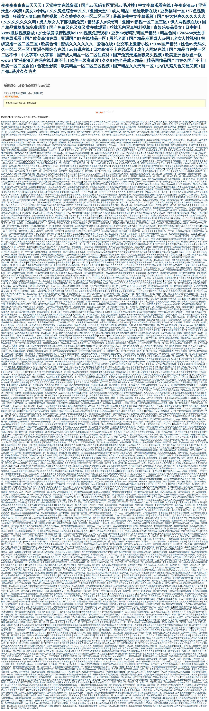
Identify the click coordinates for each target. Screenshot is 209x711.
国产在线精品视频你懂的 (75, 359)
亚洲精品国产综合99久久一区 (107, 416)
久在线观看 (38, 429)
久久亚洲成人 (156, 669)
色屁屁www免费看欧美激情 (83, 458)
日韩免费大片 (89, 596)
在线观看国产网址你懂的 (184, 640)
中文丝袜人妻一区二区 (185, 507)
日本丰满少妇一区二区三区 (152, 260)
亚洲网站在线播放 (51, 343)
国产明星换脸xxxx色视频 (176, 346)
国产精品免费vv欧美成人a (112, 215)
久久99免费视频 (8, 520)
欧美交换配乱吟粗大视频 (119, 155)
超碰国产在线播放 (25, 335)
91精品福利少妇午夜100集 (181, 656)
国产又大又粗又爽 (45, 510)
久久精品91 (16, 147)
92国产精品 (189, 500)
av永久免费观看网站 (70, 612)
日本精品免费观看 (105, 400)
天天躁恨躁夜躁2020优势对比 (97, 494)
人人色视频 (22, 419)
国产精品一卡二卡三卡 (130, 573)
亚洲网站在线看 (123, 359)
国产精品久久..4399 (33, 567)
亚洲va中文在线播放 (26, 145)
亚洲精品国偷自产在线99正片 (184, 385)
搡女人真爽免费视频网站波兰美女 (74, 682)
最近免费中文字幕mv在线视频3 (81, 260)
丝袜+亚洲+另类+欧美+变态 (106, 674)
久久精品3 (159, 567)
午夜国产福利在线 (197, 518)
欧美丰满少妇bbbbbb (180, 513)
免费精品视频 (54, 520)
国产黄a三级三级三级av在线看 (35, 411)
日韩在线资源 (81, 330)
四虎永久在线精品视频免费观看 (41, 502)
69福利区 (153, 533)
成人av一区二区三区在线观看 (140, 327)
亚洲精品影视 (123, 317)
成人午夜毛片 (19, 651)
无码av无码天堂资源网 (172, 322)
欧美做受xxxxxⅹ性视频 (71, 627)
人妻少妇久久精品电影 (55, 213)
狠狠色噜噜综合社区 (111, 301)
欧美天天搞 (168, 244)
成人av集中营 (195, 625)
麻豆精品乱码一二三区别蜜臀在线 (42, 575)
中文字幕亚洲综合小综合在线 (88, 510)
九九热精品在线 (52, 385)
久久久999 (81, 633)
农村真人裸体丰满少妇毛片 (39, 351)
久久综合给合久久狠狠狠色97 (123, 578)
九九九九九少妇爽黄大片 (147, 273)
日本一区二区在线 (17, 171)
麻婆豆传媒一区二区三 (75, 622)
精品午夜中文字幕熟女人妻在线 (126, 213)
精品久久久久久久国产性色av (86, 207)
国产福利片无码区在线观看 (116, 296)
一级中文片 (12, 231)
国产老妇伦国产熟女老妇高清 (74, 432)
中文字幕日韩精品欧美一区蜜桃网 (40, 403)
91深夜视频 (51, 228)
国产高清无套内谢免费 (121, 140)
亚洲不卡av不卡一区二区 (30, 604)
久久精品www (158, 380)
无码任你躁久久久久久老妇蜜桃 (133, 158)
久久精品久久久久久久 (119, 184)
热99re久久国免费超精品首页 (142, 325)
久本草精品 (132, 187)
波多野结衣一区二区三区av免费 (125, 622)
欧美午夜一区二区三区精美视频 (63, 189)
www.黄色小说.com (86, 267)
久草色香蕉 (16, 695)
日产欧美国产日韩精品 (11, 549)
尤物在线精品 (139, 489)
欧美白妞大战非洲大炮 (80, 640)
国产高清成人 (65, 163)
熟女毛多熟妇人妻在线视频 (176, 153)
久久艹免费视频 (97, 286)
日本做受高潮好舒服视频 (180, 591)
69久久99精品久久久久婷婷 (104, 682)
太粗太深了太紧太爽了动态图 (59, 474)
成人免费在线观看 (177, 150)
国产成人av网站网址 (121, 236)
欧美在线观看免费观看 (103, 515)
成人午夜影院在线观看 (167, 325)
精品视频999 (200, 356)
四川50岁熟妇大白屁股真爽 (103, 348)
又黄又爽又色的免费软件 (153, 625)
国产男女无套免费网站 (27, 677)
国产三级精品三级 (168, 492)
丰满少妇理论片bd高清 (41, 607)
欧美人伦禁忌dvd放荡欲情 (136, 429)
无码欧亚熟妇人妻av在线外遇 (98, 575)
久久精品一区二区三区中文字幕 (80, 288)
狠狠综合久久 (146, 526)
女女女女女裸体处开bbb (191, 601)
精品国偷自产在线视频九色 (47, 466)
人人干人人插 (95, 533)
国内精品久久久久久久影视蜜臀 (82, 335)
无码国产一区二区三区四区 (24, 294)
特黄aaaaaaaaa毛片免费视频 (192, 325)
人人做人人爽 (23, 607)
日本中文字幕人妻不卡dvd (98, 520)
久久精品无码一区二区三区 (156, 565)
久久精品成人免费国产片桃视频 (65, 554)
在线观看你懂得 (70, 200)
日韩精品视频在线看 (73, 202)
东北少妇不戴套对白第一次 (142, 307)
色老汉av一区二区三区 (93, 638)
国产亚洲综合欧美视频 (161, 202)
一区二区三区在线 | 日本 (34, 474)
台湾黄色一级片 (174, 142)
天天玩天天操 (195, 346)
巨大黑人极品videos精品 (103, 142)
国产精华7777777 (189, 633)
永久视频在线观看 (141, 515)
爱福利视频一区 (130, 197)
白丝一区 (144, 669)
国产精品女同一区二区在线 (13, 633)
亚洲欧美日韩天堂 (99, 385)
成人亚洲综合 (142, 171)
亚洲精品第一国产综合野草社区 (164, 445)
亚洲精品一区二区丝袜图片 (41, 207)
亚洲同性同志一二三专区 (109, 281)
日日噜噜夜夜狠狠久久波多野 (160, 507)
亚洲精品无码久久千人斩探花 (56, 296)
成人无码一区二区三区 (11, 291)
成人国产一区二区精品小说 (165, 176)
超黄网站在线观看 (47, 221)
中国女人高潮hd (132, 531)
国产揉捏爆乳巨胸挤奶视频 (150, 494)
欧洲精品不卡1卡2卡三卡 (150, 244)
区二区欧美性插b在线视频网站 (81, 213)
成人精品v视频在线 (101, 239)
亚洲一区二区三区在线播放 (154, 541)
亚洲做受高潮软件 (188, 445)
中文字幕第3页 (73, 578)
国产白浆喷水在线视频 (24, 617)
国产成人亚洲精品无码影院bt (32, 693)
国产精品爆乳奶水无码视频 (35, 533)
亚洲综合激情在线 (166, 361)
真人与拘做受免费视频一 (173, 604)
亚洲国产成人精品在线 (196, 547)
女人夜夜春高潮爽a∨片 (25, 531)
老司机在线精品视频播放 (29, 179)
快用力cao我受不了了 (27, 447)
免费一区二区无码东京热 (125, 153)
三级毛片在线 (169, 481)
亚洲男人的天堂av (46, 674)
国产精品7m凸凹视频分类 (185, 690)
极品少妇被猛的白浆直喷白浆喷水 (189, 202)
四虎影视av (68, 147)
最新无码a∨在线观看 (66, 364)
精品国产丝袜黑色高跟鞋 (178, 455)
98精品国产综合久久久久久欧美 (23, 166)
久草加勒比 (191, 528)
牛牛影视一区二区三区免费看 (81, 194)
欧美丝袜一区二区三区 (125, 400)
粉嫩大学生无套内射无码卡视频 (84, 680)
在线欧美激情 (45, 677)
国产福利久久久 (115, 335)
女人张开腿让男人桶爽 (110, 356)
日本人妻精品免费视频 (83, 317)
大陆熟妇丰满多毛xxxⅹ (131, 181)
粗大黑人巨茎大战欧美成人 (19, 241)
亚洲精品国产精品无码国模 (89, 601)
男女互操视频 (64, 197)
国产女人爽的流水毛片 (175, 317)
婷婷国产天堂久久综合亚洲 (169, 161)
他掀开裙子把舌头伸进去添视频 (119, 638)
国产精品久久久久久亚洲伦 (71, 575)
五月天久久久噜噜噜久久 (133, 614)
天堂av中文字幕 (50, 455)
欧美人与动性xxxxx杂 (87, 669)
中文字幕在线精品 (78, 487)
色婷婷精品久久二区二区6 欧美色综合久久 (56, 320)
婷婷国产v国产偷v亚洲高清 (75, 533)
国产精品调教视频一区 (178, 374)
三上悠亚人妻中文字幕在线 (190, 278)
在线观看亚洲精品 (60, 419)
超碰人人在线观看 (102, 492)
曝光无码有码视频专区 (33, 327)
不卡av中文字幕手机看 (11, 408)
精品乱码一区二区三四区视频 (98, 171)
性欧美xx (117, 575)
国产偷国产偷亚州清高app (93, 466)
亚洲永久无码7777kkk (47, 197)
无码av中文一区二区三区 (22, 494)
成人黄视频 (151, 620)
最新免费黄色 (76, 596)
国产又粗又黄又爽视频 (37, 690)
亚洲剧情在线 (135, 570)
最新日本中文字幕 (170, 651)
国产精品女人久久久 (55, 275)
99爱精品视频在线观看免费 (146, 630)
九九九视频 (152, 458)
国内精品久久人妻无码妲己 (140, 343)
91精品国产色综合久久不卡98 (92, 340)
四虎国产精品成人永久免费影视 (73, 241)
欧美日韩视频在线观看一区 (71, 453)
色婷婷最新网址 (30, 547)
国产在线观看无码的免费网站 (122, 685)
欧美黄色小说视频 (187, 210)
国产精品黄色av (44, 205)
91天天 (10, 429)
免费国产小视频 (135, 565)
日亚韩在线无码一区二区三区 (158, 424)
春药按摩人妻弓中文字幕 (16, 187)
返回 (24, 93)
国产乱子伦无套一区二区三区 (158, 275)
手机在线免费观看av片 (52, 372)
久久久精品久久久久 (167, 453)
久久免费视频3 (162, 393)
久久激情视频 (93, 424)
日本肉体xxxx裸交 (169, 184)
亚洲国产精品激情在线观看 (70, 387)
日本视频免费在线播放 (181, 393)
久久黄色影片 (111, 505)
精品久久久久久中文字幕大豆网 (147, 265)
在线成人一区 (84, 570)
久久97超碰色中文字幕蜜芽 (45, 515)
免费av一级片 (178, 348)
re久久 (4, 476)
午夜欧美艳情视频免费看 (42, 505)
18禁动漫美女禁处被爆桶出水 (143, 296)
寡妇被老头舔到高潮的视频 (54, 500)
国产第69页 (16, 526)
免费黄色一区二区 (101, 299)
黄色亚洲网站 (7, 153)
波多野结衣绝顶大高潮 (124, 450)
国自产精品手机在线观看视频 (124, 395)
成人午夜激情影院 (195, 432)
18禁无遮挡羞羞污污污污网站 (164, 667)
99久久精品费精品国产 (161, 612)
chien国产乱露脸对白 (196, 262)
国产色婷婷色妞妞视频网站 (65, 351)
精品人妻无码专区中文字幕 (176, 440)
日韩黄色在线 (125, 528)
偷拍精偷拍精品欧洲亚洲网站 (115, 231)
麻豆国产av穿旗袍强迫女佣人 (60, 374)
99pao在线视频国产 (104, 153)
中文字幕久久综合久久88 (34, 635)
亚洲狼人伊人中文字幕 (97, 539)
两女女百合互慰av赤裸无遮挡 (83, 419)
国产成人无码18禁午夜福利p (63, 565)
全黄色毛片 (101, 447)
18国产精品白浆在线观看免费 (121, 312)
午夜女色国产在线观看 (194, 215)
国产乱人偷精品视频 (76, 539)
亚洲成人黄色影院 (125, 398)
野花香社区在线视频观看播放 (82, 400)
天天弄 (88, 239)
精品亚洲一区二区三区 (160, 171)
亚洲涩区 (79, 604)
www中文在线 (57, 622)
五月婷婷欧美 (104, 669)
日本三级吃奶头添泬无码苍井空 (49, 614)
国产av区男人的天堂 (102, 463)
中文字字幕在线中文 (164, 505)
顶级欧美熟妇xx (181, 526)
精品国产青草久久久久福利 (119, 340)
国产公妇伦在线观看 (85, 450)
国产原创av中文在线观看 (145, 340)
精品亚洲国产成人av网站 (101, 262)
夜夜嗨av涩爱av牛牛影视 (50, 445)
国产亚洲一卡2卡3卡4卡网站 (156, 181)
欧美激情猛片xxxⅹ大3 (11, 218)
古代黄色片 (9, 278)
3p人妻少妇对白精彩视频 (156, 510)
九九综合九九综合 (37, 463)
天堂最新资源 (185, 184)
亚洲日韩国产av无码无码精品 (61, 408)
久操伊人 (41, 307)
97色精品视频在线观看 (192, 304)
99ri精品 (8, 257)
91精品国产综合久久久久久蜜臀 (85, 174)
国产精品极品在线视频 (151, 562)
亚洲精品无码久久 (99, 554)
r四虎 (147, 557)
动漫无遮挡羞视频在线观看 (52, 288)
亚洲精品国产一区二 (151, 406)
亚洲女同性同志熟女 (54, 591)
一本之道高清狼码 (73, 591)
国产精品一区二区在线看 (158, 489)
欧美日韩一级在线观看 (89, 523)
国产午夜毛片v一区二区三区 (36, 281)
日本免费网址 (37, 400)
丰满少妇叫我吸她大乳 (45, 476)
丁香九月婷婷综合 (96, 228)
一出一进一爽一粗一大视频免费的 (42, 299)
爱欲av (183, 541)
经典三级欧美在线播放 (40, 270)
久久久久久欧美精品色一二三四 (160, 231)
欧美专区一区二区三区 (25, 510)
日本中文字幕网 (54, 147)
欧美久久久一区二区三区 (112, 633)
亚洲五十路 (51, 625)
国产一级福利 (95, 241)
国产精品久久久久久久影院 (69, 502)
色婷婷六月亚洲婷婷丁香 (30, 348)
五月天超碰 (27, 440)
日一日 (83, 294)
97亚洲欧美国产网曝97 (182, 158)
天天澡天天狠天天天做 (40, 460)
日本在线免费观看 (77, 424)
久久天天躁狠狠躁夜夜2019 (107, 205)
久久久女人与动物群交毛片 (108, 267)
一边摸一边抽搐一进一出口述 (28, 638)
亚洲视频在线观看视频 (68, 625)
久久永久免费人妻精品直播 (159, 140)
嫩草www (19, 153)
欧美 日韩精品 (60, 142)
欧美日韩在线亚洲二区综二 (19, 304)
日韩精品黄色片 (150, 513)
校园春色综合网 (55, 291)
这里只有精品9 (44, 145)
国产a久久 (31, 651)
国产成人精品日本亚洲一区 (36, 487)
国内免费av (185, 536)
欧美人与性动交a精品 (173, 265)
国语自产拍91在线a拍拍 (40, 578)
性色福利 (163, 147)
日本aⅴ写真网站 (20, 578)
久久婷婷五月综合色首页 (20, 364)
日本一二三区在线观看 (157, 390)
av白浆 (179, 296)
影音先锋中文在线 (23, 429)
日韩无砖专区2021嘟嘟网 (84, 338)
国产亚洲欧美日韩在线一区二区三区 (98, 234)
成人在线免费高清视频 (197, 541)
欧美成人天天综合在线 (68, 447)
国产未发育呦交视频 (16, 273)
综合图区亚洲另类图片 (43, 215)
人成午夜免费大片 (152, 267)
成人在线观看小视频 (111, 294)
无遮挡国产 (147, 549)
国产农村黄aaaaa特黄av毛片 (95, 552)
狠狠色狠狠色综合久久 (91, 612)
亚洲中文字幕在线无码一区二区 (132, 596)
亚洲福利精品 (23, 507)
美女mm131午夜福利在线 (21, 236)
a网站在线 (84, 411)
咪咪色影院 (32, 706)
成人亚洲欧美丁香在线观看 (17, 497)
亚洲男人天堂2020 (51, 526)
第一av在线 (163, 340)
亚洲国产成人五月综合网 (195, 322)
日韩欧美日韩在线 (72, 593)
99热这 (178, 700)
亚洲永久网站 (7, 432)
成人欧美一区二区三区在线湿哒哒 (119, 661)
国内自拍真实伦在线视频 (100, 414)
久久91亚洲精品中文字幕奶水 (46, 580)
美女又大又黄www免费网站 (99, 252)
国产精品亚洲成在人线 (33, 484)
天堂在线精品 (7, 698)
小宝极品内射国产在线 (125, 599)
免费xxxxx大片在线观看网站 (139, 218)
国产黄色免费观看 (98, 507)
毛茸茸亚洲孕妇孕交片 (71, 656)
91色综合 (110, 367)
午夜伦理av (147, 463)
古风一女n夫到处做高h (176, 260)
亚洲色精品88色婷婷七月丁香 (97, 541)
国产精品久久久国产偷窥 (158, 145)
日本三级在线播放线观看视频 (193, 596)
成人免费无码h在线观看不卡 (60, 492)
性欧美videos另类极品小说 (94, 312)
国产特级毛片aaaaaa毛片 (18, 596)
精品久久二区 (107, 695)
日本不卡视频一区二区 (101, 168)
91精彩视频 (128, 458)
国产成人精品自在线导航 (16, 463)
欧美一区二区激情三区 (189, 194)
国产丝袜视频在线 (179, 145)
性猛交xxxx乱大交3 (90, 346)
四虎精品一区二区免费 (166, 588)
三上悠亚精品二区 (134, 687)
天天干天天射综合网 (185, 307)
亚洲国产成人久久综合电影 (184, 520)
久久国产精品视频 (69, 580)
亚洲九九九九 (182, 476)
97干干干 (201, 500)
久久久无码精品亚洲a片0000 (191, 364)
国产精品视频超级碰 (157, 179)
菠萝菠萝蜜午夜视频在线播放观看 (51, 218)
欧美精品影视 (136, 270)
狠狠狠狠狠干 (153, 163)
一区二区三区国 (74, 638)
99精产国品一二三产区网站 (75, 700)
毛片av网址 (12, 283)
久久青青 (61, 476)
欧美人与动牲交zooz (59, 596)
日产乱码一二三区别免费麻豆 (82, 442)
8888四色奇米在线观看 (43, 552)
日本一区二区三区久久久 (104, 192)
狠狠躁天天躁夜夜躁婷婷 (54, 638)
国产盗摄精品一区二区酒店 (177, 567)
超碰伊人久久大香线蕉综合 (190, 682)
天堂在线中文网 (187, 359)
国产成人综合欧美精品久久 (121, 247)
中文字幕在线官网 (40, 596)
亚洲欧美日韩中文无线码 (16, 455)
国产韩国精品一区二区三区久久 (135, 643)
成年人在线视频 (136, 275)
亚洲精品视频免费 (101, 189)
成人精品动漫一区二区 (83, 163)
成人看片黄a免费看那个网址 (126, 526)
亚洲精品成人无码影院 (31, 518)
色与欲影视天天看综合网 (183, 257)
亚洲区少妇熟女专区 (46, 651)
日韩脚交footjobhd (176, 528)
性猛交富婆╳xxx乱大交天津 (193, 695)
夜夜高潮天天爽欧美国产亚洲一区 (86, 661)
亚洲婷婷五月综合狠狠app (51, 356)
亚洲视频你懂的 (182, 693)
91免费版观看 (173, 179)
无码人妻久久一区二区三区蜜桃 (27, 442)
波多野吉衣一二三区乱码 (187, 361)
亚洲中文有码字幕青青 (118, 447)
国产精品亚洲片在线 (99, 283)
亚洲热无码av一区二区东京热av (99, 599)
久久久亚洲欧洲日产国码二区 (78, 463)
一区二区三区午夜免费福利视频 (27, 343)
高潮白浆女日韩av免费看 (50, 155)
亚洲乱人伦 (136, 317)
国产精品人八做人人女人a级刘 (138, 544)
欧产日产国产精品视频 (169, 531)
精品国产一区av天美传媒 (80, 158)
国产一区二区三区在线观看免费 (59, 361)
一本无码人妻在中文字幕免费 (66, 677)
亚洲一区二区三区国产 (81, 515)
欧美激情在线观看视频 (51, 687)
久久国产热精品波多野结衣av (97, 236)
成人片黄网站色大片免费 (143, 359)
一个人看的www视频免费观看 (118, 390)
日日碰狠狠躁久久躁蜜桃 (112, 200)
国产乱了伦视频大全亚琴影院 (28, 453)
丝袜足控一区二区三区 (33, 213)
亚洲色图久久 (20, 322)
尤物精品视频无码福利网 (108, 677)
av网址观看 (184, 667)
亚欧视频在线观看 (131, 575)
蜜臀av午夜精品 (14, 656)
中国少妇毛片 (73, 294)
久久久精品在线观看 (75, 460)
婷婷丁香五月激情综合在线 (109, 458)
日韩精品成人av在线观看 (158, 354)
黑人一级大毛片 (122, 510)
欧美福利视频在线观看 (186, 466)
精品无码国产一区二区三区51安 (169, 327)
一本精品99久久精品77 (194, 312)
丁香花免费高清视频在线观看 (66, 667)
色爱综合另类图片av (163, 526)
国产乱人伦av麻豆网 (32, 526)
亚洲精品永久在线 (81, 531)
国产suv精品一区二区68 (38, 554)
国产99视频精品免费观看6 (97, 604)
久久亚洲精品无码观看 (25, 320)
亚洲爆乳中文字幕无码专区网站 (75, 560)
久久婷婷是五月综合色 (89, 421)
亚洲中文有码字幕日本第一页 (92, 351)
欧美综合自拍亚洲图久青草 (79, 674)
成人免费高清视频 (179, 489)
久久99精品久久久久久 (63, 330)
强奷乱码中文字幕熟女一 (127, 234)
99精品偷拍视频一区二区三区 (166, 677)
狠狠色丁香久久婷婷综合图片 (67, 265)
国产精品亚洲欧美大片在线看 (84, 398)
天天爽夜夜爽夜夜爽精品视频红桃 (60, 406)
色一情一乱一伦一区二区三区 (184, 674)
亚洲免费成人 (111, 484)
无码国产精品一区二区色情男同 (100, 460)
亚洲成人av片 (197, 567)
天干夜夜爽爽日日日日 (21, 515)
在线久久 (53, 150)
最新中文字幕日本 (98, 218)
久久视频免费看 (171, 638)
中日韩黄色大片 (126, 505)
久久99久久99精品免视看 (107, 580)
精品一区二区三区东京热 (117, 275)
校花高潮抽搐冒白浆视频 (24, 560)
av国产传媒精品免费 (132, 539)
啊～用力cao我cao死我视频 (28, 500)
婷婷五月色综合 (168, 197)
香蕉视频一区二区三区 (123, 432)
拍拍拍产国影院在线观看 (30, 414)
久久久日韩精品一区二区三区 (190, 643)
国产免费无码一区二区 (182, 356)
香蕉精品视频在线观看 (56, 507)
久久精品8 (178, 544)
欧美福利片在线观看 (112, 403)
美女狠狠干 (170, 502)
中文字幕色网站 (132, 215)
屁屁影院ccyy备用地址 (144, 205)
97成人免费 (179, 372)
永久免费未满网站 (114, 291)
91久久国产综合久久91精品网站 (120, 617)
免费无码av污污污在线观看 (43, 586)
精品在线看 (44, 479)
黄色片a (33, 419)
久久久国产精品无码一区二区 (48, 528)
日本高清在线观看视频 (138, 437)
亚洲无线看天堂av (175, 200)
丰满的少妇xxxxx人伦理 (128, 607)
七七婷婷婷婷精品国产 (37, 630)
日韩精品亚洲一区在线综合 (125, 223)
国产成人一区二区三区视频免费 (113, 706)
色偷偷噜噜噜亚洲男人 (179, 234)
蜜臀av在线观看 (81, 479)
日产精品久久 (115, 554)
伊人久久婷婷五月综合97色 (84, 197)
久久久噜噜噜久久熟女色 (138, 314)
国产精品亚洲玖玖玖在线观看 (124, 299)
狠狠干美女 (90, 471)
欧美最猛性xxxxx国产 (12, 445)
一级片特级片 (179, 432)
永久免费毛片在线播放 (147, 147)
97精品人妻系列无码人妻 (154, 213)
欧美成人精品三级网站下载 (168, 301)
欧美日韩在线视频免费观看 (113, 369)
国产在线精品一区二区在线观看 (98, 270)
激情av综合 (138, 528)
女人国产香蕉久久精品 (99, 427)
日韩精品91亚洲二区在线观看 (54, 703)
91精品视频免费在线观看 (162, 700)
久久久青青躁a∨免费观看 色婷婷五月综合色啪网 (151, 706)
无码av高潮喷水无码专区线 (31, 620)
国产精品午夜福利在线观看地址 (193, 562)
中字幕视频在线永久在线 (79, 142)
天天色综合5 (29, 359)
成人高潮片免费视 (77, 562)
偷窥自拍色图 (25, 374)
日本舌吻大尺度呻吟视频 (84, 536)
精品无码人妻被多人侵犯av (144, 372)
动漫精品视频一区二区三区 (35, 174)
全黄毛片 (86, 265)
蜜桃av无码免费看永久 (105, 317)
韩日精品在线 (139, 150)
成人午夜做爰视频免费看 (76, 614)
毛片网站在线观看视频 (101, 176)
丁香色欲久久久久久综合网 (169, 236)
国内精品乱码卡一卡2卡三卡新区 (176, 387)
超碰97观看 (38, 385)
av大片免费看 (168, 267)
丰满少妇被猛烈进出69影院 (17, 481)
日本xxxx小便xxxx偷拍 (41, 421)
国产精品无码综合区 (89, 434)
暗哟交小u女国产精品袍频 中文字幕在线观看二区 (143, 309)
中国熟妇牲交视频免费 (69, 354)
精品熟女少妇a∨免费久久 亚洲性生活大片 (85, 275)
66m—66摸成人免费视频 (20, 552)
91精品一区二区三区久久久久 (165, 536)
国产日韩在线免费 (91, 656)
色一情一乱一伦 (34, 296)
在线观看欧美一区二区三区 (49, 312)
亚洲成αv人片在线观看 (143, 442)
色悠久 (62, 150)
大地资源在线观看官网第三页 (39, 265)
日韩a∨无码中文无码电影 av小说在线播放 (26, 625)
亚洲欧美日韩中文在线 (174, 494)
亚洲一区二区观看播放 (179, 403)
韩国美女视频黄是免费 (81, 223)
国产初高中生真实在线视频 (164, 580)
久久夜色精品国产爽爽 (116, 187)
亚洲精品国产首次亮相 (149, 333)
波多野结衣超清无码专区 (167, 359)
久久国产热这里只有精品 (154, 200)
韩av (144, 179)
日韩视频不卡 (66, 531)
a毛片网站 (101, 536)
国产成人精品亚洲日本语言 (121, 257)
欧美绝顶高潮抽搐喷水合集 (31, 283)
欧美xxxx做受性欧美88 (167, 210)
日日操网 (102, 557)
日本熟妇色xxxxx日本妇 (118, 307)
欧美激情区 (202, 273)
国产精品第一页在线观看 (151, 471)
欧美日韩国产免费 (99, 184)
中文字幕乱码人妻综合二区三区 (130, 460)
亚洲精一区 (32, 273)
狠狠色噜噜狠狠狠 (13, 474)
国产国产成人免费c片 (29, 708)
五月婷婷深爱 (98, 343)
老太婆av (29, 387)
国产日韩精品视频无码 (94, 273)
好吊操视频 (174, 390)
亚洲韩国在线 (55, 416)
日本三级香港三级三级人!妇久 (31, 468)
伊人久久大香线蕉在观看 (158, 348)
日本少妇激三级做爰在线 (44, 304)
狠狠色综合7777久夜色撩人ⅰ (181, 147)
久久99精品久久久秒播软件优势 (127, 656)
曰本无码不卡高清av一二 (95, 502)
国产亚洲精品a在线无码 (125, 586)
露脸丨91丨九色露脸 (144, 301)
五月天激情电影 (64, 184)
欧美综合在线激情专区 (61, 609)
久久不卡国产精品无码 (189, 314)
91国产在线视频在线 (190, 531)
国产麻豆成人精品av (142, 552)
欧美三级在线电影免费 (132, 554)
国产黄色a (117, 411)
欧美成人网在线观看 (196, 150)
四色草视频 (152, 361)
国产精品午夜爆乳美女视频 (35, 181)
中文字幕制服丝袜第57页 (178, 213)
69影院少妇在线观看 (123, 630)
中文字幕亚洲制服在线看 (36, 252)
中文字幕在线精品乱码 (94, 387)
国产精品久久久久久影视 (188, 226)
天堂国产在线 (197, 403)
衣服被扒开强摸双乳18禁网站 (55, 278)
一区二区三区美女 (165, 646)
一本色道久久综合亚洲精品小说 (95, 667)
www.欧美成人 (160, 395)
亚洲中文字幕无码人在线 (166, 442)
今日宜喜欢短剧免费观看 (35, 680)
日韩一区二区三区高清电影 (128, 367)
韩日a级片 (16, 338)
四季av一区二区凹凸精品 (137, 419)
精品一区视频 (81, 147)
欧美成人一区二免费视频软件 (135, 294)
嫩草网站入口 (176, 460)
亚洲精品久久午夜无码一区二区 (119, 646)
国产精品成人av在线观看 (171, 500)
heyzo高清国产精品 (20, 471)
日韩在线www (35, 455)
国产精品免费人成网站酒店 (140, 466)
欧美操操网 (183, 450)
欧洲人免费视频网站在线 (46, 573)
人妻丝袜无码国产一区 (196, 171)
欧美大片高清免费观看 (101, 479)
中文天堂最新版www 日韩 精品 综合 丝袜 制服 (28, 601)
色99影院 (145, 667)
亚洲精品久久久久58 (83, 492)
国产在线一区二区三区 (193, 320)
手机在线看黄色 (64, 262)
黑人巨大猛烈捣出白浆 (12, 194)
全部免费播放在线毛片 (117, 466)
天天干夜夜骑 (202, 442)
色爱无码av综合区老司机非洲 (183, 340)
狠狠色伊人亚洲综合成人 (147, 468)
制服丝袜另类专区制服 (79, 348)
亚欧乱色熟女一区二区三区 (131, 364)
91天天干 (104, 382)
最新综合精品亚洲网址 (191, 539)
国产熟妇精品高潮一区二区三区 (61, 309)
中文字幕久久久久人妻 (111, 591)
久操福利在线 (55, 427)
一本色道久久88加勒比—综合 (137, 335)
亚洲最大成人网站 (171, 596)
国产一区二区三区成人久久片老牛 (123, 583)
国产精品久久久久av (184, 244)
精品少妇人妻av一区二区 (58, 244)
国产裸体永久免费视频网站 (91, 390)
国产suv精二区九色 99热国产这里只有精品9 (185, 583)
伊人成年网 (130, 664)
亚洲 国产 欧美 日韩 (92, 181)
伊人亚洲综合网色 (174, 343)
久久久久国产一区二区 (191, 309)
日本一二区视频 (44, 330)
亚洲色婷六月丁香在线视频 (61, 226)
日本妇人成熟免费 (135, 192)
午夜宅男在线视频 (149, 531)
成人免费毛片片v (185, 481)
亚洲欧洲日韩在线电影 (107, 304)
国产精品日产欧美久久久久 (143, 210)
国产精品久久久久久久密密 (129, 288)
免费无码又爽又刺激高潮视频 (124, 244)
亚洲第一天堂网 (133, 625)
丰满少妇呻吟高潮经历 (153, 408)
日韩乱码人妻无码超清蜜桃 (83, 698)
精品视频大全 (21, 562)
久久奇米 (163, 458)
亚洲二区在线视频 (23, 583)
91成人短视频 (116, 544)
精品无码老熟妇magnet (149, 197)
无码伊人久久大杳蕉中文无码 (61, 633)
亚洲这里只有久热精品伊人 (162, 419)
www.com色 (36, 168)
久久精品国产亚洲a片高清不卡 (66, 544)
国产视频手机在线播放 (183, 557)
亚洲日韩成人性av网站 (69, 140)
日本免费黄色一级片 (50, 627)
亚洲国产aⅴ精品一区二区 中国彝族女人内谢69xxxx (168, 672)
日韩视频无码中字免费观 (196, 192)
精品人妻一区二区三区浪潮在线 (59, 620)
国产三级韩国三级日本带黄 (51, 257)
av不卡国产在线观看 (126, 609)
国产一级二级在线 (169, 627)
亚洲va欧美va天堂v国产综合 (34, 427)
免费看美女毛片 (134, 369)
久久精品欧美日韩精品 (25, 260)
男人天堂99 (24, 643)
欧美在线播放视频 (109, 314)
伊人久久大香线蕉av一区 (174, 421)
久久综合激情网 (195, 687)
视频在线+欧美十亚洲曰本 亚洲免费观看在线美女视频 (85, 166)
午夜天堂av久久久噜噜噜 (157, 460)
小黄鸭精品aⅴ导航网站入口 (186, 275)
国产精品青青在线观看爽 (181, 286)
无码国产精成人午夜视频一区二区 (105, 408)
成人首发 (24, 270)
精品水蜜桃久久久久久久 (151, 440)
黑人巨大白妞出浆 (49, 513)
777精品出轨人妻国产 (123, 168)
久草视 (143, 601)
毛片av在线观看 (44, 202)
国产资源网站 (58, 460)
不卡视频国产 (11, 604)
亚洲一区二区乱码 (126, 682)
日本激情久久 (69, 445)
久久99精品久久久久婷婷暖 (69, 304)
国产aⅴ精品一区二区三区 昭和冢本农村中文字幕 (97, 573)
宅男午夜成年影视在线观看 (57, 698)
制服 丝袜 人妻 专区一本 (44, 364)
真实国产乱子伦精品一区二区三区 (185, 565)
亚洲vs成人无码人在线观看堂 (144, 414)
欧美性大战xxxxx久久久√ (143, 635)
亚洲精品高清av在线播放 (108, 698)
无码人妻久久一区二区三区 (78, 150)
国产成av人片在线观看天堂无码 (170, 547)
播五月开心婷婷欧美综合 (26, 356)
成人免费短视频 (48, 267)
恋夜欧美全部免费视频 (172, 406)
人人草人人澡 (70, 567)
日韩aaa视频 (63, 651)
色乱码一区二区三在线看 (32, 489)
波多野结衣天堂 (105, 547)
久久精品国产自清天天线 (101, 432)
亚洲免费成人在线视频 (158, 286)
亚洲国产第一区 (137, 231)
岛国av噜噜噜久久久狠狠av (123, 427)
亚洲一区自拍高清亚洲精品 (46, 440)
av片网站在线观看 (96, 617)
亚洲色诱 (63, 335)
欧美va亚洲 (41, 247)
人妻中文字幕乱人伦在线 (46, 335)
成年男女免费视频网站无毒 (111, 474)
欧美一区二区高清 (121, 176)
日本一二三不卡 (143, 202)
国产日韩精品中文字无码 (154, 570)
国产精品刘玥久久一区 (29, 254)
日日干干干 (118, 531)
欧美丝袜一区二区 (93, 607)
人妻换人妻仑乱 (130, 403)
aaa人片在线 (23, 460)
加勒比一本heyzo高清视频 (35, 291)
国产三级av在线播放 (14, 354)
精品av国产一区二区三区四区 (186, 617)
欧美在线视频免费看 (122, 150)
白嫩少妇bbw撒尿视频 (174, 262)
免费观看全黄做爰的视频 (131, 674)
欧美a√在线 (24, 346)
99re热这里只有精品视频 (37, 565)
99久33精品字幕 (52, 432)
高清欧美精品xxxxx (169, 273)
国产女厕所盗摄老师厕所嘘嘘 (174, 166)
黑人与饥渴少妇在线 (20, 400)
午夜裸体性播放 (166, 351)
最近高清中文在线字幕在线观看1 (32, 520)
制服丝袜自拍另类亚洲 (83, 635)
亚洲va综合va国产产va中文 (35, 549)
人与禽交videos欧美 (83, 205)
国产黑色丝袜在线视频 (78, 507)
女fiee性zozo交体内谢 (147, 312)
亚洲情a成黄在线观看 (107, 596)
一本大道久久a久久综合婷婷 (26, 380)
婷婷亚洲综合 (173, 309)
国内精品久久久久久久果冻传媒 (146, 651)
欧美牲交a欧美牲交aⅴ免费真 (157, 674)
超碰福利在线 (179, 189)
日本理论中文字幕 (130, 440)
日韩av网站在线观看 (47, 447)
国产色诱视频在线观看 (79, 385)
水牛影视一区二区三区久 (156, 484)
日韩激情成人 (133, 601)
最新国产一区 (190, 343)
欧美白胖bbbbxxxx (25, 664)
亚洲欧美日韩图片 (162, 257)
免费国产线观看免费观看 (38, 437)
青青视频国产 (137, 510)
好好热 (132, 283)
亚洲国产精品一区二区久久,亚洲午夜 (156, 607)
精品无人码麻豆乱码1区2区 (94, 500)
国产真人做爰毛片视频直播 (21, 476)
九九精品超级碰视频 (136, 254)
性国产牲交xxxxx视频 (132, 408)
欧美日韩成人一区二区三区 (73, 377)
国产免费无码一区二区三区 (49, 286)
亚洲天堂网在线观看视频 (185, 706)
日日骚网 (85, 554)
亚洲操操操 (173, 541)
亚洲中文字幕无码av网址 (18, 226)
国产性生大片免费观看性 (60, 690)
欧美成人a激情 (38, 507)
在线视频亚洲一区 (114, 228)
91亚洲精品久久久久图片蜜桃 (24, 479)
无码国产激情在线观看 (144, 168)
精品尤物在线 (124, 322)
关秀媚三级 (78, 239)
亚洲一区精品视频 (164, 432)
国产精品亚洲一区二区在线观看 (29, 432)
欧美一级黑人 (181, 207)
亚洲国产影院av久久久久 (112, 664)
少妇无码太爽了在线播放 (153, 573)
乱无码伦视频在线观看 (88, 567)
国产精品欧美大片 (121, 414)
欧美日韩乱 (34, 562)
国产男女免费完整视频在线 (43, 346)
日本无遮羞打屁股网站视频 (81, 481)
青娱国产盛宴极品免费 (183, 578)
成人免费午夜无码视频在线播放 (68, 236)
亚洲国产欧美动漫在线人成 (58, 314)
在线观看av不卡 (123, 372)
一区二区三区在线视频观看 (23, 669)
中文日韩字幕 (115, 539)
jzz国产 (138, 247)
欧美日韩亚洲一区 (137, 361)
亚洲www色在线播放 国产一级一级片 (126, 653)
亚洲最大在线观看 (197, 630)
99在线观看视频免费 (34, 223)
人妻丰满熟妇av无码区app (77, 254)
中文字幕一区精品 (13, 393)
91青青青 (21, 247)
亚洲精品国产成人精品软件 (151, 187)
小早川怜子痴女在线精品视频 (132, 145)
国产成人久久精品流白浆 (34, 147)
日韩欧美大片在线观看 (153, 317)
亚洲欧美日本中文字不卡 (102, 560)
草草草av (54, 281)
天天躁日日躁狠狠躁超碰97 (19, 215)
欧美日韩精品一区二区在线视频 (41, 184)
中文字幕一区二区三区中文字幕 (131, 348)
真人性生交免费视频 (143, 416)
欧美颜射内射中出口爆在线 (135, 693)
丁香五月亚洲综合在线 (81, 296)
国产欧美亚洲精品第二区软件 (111, 419)
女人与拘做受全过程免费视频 (30, 361)
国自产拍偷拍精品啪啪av (56, 400)
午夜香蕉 (89, 693)
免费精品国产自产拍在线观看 (166, 633)
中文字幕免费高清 (92, 651)
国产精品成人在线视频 (11, 174)
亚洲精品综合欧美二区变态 (146, 492)
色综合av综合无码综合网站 (183, 554)
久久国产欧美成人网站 (122, 520)
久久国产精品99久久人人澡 (62, 601)
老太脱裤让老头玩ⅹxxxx (12, 314)
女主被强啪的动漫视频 (25, 612)
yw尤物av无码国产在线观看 (100, 586)
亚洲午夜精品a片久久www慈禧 (138, 207)
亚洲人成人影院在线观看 (50, 192)
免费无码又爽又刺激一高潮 (25, 257)
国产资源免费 (63, 398)
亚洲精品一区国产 (198, 434)
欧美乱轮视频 (67, 518)
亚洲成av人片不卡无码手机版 (138, 633)
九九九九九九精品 (31, 513)
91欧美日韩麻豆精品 (87, 281)
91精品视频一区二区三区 (122, 659)
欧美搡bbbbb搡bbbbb (197, 189)
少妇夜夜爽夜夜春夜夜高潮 (123, 166)
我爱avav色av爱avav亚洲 (60, 659)
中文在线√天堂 (176, 510)
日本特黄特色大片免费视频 (28, 557)
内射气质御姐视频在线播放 (28, 278)
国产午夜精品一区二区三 (148, 664)
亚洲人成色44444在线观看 (188, 463)
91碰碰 (48, 685)
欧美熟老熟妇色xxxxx (57, 672)
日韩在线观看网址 (23, 698)
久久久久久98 (92, 356)
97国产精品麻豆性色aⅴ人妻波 (108, 693)
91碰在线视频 (165, 640)
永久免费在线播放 (161, 575)
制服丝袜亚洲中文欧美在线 (155, 656)
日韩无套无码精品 (65, 325)
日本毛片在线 (185, 627)
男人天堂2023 (107, 424)
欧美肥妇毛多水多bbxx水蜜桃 (174, 400)
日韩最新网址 (106, 630)
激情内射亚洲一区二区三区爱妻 (169, 680)
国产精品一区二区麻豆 (186, 252)
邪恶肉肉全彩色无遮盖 (69, 299)
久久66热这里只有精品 (76, 257)
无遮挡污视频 (171, 314)
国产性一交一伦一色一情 (82, 244)
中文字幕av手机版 (176, 395)
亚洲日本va (128, 226)
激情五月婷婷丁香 (45, 669)
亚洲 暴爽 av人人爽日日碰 (71, 273)
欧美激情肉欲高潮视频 (116, 343)
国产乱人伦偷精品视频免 (155, 374)
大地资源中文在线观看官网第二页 (158, 369)
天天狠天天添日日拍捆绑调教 (93, 455)
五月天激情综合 (165, 372)
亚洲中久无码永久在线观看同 (111, 687)
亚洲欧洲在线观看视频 (33, 393)
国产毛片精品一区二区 (194, 510)
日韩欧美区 (38, 369)
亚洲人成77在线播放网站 (117, 278)
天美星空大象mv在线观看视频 (25, 593)
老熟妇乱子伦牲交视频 (67, 523)
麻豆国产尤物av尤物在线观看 (22, 317)
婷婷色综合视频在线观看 (195, 406)
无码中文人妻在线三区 (115, 249)
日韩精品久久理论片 (169, 601)
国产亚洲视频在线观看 (132, 267)
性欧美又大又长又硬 (165, 307)
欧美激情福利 (85, 189)
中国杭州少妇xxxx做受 (133, 421)
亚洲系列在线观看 (189, 382)
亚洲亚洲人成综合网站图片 (149, 593)
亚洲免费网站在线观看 (19, 421)
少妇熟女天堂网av (78, 703)
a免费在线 (98, 296)
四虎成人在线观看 (33, 661)
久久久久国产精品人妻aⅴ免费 (148, 638)
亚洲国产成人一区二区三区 (185, 140)
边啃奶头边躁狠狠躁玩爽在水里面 (124, 377)
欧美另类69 (135, 278)
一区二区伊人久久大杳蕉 (22, 536)
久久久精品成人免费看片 (177, 427)
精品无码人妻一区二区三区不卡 (184, 181)
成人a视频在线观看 (144, 257)
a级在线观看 (126, 442)
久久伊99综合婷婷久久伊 (131, 393)
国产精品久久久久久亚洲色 (75, 427)
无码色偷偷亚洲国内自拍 (144, 194)
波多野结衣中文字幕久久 (162, 515)
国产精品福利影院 (166, 296)
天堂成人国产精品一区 (165, 466)
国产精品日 (64, 513)
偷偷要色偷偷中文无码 (93, 627)
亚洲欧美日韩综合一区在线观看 (145, 322)
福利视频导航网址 (116, 218)
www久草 (13, 620)
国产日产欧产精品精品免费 (23, 312)
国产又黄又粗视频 (48, 367)
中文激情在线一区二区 (166, 205)
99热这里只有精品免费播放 (142, 447)
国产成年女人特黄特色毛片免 (122, 455)
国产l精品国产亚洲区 (118, 361)
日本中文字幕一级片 (171, 228)
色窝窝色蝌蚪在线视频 (70, 234)
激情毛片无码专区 (47, 523)
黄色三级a (94, 614)
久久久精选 (127, 416)
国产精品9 (150, 411)
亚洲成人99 (35, 372)
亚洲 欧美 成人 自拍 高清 (110, 197)
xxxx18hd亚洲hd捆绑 (187, 299)
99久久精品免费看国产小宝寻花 (67, 494)
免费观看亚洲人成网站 (99, 221)
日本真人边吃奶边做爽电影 (150, 153)
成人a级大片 (127, 205)
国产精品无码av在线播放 (148, 627)
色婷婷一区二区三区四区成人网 (15, 586)
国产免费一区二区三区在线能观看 (60, 231)
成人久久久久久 (71, 434)
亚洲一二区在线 (30, 445)
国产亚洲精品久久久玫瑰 (74, 252)
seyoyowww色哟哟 (172, 304)
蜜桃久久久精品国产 (64, 382)
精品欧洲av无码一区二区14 (125, 479)
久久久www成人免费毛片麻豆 (35, 338)
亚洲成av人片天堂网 (96, 307)
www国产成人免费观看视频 (13, 570)
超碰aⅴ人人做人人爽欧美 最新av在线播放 (125, 487)
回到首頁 (38, 93)
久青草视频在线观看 (70, 466)
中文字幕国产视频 (13, 484)
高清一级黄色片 (196, 207)
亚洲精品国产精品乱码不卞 (131, 484)
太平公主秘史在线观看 (181, 411)
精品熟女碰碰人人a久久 (28, 367)
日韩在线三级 (122, 497)
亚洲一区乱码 (89, 304)
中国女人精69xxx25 (72, 312)
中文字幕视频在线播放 (25, 163)
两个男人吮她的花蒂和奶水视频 (125, 667)
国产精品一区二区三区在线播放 (105, 309)
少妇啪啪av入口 (127, 468)
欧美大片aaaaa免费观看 (104, 620)
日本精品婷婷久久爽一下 (141, 502)
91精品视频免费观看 (151, 622)
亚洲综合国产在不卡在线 (155, 653)
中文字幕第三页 (199, 573)
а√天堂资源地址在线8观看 (158, 356)
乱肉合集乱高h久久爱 (87, 445)
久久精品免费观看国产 (110, 614)
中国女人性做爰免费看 (80, 468)
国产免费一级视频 (108, 690)
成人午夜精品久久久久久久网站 (144, 434)
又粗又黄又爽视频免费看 (72, 643)
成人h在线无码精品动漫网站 (179, 288)
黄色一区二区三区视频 (147, 351)
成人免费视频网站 (17, 351)
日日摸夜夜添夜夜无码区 (147, 450)
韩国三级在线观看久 (41, 544)
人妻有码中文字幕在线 (55, 484)
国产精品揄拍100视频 (98, 257)
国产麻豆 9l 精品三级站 (180, 484)
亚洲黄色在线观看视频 (34, 314)
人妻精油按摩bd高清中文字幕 (38, 153)
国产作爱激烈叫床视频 (170, 367)
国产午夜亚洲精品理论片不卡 (60, 646)
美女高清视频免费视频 (179, 653)
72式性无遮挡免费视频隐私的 (178, 609)
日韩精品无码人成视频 (54, 429)
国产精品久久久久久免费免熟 (30, 161)
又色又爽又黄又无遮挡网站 (75, 528)
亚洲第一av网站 (93, 301)
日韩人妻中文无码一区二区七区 (35, 622)
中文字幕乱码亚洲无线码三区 (54, 562)
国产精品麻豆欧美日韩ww (183, 575)
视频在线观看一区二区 (84, 325)
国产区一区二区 (36, 406)
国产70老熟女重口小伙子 (111, 567)
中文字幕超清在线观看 (69, 489)
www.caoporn (7, 260)
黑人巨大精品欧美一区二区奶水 (122, 500)
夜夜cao (64, 385)
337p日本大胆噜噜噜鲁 (193, 161)
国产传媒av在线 (121, 270)
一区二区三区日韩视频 (94, 278)
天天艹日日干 (127, 301)
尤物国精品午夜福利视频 (68, 403)
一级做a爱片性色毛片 (102, 150)
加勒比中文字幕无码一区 (73, 520)
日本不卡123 (80, 210)
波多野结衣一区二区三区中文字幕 (26, 158)
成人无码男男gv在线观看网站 (58, 239)
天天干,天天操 (146, 395)
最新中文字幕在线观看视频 (181, 249)
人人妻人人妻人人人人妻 (152, 377)
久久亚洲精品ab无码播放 (22, 395)
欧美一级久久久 (108, 320)
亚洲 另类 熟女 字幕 (146, 221)
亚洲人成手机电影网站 (53, 497)
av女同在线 (28, 659)
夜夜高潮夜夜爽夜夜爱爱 (125, 547)
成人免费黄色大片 (137, 695)
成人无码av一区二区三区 (182, 218)
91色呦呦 (159, 609)
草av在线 (53, 273)
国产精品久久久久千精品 (46, 536)
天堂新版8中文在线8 (84, 226)
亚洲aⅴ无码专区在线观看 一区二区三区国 (127, 507)
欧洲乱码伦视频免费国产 (104, 549)
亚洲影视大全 (177, 192)
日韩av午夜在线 (160, 552)
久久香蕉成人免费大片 (85, 374)
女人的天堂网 (41, 659)
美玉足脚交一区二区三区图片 (15, 372)
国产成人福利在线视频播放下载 (79, 153)
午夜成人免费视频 (145, 189)
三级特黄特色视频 (150, 367)
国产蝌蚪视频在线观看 (47, 163)
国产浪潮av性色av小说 (57, 693)
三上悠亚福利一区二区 (49, 166)
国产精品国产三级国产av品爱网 (95, 489)
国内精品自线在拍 (119, 239)
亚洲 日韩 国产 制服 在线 (185, 607)
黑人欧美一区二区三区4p (195, 291)
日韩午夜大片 (151, 338)
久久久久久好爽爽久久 (65, 327)
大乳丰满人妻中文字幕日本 (113, 523)
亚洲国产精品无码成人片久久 (102, 147)
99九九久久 (173, 695)
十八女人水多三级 (66, 450)
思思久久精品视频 (15, 403)
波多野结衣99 (64, 228)
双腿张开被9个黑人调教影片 (188, 646)
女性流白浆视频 (97, 187)
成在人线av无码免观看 (63, 333)
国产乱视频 (84, 176)
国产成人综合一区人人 (133, 411)
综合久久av (18, 487)
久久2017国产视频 (144, 283)
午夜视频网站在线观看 (157, 150)
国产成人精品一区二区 (55, 161)
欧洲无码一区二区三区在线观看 (101, 210)
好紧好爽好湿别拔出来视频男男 (116, 651)
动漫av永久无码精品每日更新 (24, 221)
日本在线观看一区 (186, 492)
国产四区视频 (156, 291)
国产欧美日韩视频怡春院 (45, 249)
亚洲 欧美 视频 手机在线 (120, 552)
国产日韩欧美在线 (99, 570)
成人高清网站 (39, 374)
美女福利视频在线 (168, 450)
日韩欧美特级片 (26, 466)
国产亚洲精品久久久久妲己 (150, 578)
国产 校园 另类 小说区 (101, 640)
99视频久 (33, 187)
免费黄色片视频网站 (14, 703)
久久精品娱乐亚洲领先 (59, 174)
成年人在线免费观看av (164, 463)
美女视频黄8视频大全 (157, 695)
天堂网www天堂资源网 (107, 194)
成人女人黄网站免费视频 (108, 333)
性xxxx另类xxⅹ (71, 411)
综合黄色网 (159, 502)
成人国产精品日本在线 (63, 205)
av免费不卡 (28, 656)
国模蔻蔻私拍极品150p (183, 247)
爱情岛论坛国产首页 (182, 560)
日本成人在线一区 (111, 643)
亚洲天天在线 (101, 635)
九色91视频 (112, 393)
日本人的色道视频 (93, 643)
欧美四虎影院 (11, 239)
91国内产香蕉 (76, 270)
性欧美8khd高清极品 (18, 609)
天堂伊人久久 (76, 651)
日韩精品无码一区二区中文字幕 (121, 351)
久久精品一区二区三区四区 (22, 205)
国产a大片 (52, 247)
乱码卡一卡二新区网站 (66, 570)
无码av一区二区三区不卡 (41, 599)
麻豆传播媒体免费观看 (58, 680)
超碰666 (122, 314)
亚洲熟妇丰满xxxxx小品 (194, 659)
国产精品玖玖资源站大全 (85, 557)
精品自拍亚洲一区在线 (17, 424)
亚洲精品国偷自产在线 (154, 270)
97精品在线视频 (153, 228)
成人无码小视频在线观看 (51, 593)
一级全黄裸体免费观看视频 (95, 247)
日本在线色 (66, 343)
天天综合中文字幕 (79, 513)
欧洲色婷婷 (165, 520)
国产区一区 (159, 343)
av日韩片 (155, 299)
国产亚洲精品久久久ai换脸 (57, 369)
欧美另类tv (144, 299)
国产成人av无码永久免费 (134, 648)
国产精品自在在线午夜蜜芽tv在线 (120, 627)
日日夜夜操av (154, 596)
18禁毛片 (72, 215)
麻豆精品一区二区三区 (185, 505)
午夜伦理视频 (20, 554)
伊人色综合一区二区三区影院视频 (136, 677)
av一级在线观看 (50, 453)
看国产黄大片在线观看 (161, 557)
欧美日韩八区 (155, 693)
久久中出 (92, 703)
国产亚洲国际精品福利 (39, 609)
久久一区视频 (181, 369)
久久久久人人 (15, 659)
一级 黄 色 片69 (188, 179)
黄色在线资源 (160, 283)
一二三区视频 (53, 656)
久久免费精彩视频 (44, 617)
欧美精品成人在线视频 (179, 635)
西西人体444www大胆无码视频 (124, 260)
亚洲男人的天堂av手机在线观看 (25, 687)
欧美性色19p (61, 215)
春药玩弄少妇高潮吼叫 (186, 416)
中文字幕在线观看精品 (23, 573)
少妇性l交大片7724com (107, 145)
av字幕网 (49, 327)
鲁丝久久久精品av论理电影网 (48, 700)
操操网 (21, 140)
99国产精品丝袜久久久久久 (148, 661)
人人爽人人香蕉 (102, 244)
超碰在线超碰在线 (84, 549)
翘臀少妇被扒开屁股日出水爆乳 (65, 437)
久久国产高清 (41, 664)
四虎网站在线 (39, 492)
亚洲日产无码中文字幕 (191, 241)
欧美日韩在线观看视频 (167, 194)
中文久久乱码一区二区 (104, 588)
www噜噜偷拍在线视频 (27, 155)
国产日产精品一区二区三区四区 (16, 544)
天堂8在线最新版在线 (79, 283)
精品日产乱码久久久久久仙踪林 (44, 471)
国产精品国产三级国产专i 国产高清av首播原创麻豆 (90, 161)
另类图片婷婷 (155, 481)
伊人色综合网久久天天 (85, 333)
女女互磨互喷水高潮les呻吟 (42, 588)
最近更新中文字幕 (83, 518)
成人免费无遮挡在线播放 (93, 367)
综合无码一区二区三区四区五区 (158, 690)
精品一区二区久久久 (138, 481)
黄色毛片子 (116, 648)
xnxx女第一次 (121, 695)
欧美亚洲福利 (190, 333)
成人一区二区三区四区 (11, 547)
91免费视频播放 (174, 487)
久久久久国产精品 (186, 588)
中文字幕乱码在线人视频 (190, 638)
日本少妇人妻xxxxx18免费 (45, 583)
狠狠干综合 (199, 158)
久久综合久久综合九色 (11, 192)
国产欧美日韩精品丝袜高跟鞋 (96, 648)
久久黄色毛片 (178, 171)
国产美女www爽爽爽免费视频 (172, 414)
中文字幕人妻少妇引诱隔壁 (170, 312)
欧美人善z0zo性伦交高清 (183, 614)
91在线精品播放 (47, 325)
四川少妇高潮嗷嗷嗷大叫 (154, 142)
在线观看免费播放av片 (78, 187)
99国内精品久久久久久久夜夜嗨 (112, 703)
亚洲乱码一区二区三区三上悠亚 (45, 643)
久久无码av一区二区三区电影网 (149, 398)
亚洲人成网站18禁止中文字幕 (108, 226)
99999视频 (61, 674)
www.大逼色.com (32, 703)
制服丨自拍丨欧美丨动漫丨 (129, 690)
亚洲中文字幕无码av (102, 223)
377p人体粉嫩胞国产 (68, 583)
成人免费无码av (79, 617)
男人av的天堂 (65, 536)
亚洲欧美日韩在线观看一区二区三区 (146, 174)
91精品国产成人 (63, 588)
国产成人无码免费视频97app (141, 680)
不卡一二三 (118, 513)
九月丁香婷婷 (76, 278)
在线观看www (51, 393)
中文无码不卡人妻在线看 (78, 484)
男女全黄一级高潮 (108, 406)
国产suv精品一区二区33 (123, 202)
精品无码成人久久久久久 (85, 547)
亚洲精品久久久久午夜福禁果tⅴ (93, 583)
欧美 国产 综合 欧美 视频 (36, 210)
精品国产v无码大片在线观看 (186, 424)
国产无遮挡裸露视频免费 (145, 453)
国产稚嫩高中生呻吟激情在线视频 (112, 325)
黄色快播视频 (51, 489)
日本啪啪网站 (170, 682)
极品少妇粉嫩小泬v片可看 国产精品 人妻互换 (126, 286)
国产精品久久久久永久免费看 (130, 518)
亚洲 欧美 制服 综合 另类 (128, 549)
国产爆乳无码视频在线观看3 (22, 234)
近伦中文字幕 (28, 218)
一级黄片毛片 (190, 265)
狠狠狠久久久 (179, 612)
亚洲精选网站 (143, 612)
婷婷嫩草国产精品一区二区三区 (151, 455)
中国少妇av (142, 427)
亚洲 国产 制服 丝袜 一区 (48, 612)
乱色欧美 (93, 330)
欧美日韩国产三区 (135, 338)
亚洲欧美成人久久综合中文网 (112, 327)
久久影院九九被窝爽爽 (90, 625)
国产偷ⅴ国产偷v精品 (16, 299)
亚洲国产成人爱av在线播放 (76, 372)
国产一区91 (64, 515)
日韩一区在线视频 (123, 515)
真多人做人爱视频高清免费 (114, 565)
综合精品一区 (17, 252)
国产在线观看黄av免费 (96, 155)
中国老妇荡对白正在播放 (134, 354)
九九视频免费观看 (111, 181)
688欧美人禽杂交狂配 (173, 593)
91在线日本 (67, 557)
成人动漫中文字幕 (27, 307)
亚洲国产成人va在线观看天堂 (105, 468)
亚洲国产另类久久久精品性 (13, 437)
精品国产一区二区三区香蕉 (123, 221)
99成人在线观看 (103, 213)
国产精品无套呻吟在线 (11, 359)
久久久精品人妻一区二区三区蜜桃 (42, 171)
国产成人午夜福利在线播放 (132, 476)
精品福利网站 (102, 380)
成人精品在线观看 (60, 270)
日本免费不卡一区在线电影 (158, 614)
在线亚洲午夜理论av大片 (172, 685)
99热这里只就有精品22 (157, 474)
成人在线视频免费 (96, 487)
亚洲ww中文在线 (186, 442)
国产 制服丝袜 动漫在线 (108, 442)
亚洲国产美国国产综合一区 (25, 523)
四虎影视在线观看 (86, 145)
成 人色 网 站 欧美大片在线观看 (172, 620)
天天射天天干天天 (154, 254)
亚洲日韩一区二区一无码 (170, 659)
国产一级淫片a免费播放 (154, 288)
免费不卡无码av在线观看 (87, 322)
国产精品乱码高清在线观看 (31, 685)
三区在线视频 (84, 309)
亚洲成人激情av (79, 228)
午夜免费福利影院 (153, 421)
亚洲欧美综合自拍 (21, 416)
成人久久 (121, 192)
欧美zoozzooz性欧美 (126, 330)
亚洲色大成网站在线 (48, 140)
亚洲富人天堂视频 (62, 617)
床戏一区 (35, 458)
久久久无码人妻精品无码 (118, 163)
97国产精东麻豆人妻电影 (24, 286)
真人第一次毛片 (74, 505)
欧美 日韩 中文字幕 (47, 695)
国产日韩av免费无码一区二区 (154, 234)
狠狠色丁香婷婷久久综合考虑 (149, 262)
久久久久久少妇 (70, 706)
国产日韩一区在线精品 (74, 356)
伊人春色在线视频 (83, 620)
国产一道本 (46, 667)
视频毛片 (31, 247)
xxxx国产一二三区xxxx (125, 612)
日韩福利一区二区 (66, 322)
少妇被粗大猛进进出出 (132, 281)
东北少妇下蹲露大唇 (144, 505)
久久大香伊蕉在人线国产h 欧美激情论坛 (145, 523)
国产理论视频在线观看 (185, 698)
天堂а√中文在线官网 (104, 481)
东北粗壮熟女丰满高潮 (11, 327)
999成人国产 (197, 651)
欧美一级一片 (74, 500)
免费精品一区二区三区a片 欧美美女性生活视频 (186, 437)
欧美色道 (196, 393)
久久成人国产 (139, 390)
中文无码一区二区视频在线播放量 (161, 364)
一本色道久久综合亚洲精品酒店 (111, 338)
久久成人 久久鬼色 (27, 301)
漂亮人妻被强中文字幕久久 (146, 387)
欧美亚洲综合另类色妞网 (52, 254)
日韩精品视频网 (183, 231)
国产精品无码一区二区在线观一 (72, 586)
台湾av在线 (66, 317)
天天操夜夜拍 (19, 630)
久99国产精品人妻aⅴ (64, 510)
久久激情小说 (175, 474)
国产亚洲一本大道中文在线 (156, 687)
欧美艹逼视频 (118, 541)
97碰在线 (73, 176)
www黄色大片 (144, 536)
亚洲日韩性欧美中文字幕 (48, 560)
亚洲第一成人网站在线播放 (93, 393)
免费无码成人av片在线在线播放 (103, 528)
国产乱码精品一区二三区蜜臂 (15, 599)
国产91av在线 (194, 260)
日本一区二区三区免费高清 (50, 301)
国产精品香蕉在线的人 (81, 249)
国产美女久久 (175, 320)
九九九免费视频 (170, 562)
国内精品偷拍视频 (178, 239)
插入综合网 (171, 380)
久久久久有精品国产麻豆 (22, 700)
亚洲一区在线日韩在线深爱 (142, 588)
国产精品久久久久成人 (84, 440)
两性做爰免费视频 (163, 189)
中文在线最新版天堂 (158, 249)
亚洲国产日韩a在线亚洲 (26, 674)
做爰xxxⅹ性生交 (188, 390)
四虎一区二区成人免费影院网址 (29, 591)
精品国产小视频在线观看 (50, 706)
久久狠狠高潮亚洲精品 (183, 533)
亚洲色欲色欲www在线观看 (31, 239)
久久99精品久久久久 (146, 161)
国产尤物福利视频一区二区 (105, 158)
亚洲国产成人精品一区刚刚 (181, 458)
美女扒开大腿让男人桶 (78, 218)
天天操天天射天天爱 (90, 695)
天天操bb (79, 361)
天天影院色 (38, 698)
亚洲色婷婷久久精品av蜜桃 (192, 664)
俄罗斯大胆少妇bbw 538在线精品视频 (83, 429)
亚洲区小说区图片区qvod (12, 265)
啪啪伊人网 (146, 575)
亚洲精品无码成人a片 (56, 260)
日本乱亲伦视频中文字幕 (177, 223)
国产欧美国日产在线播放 (104, 518)
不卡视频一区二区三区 (118, 502)
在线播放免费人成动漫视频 (102, 372)
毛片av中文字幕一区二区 (115, 437)
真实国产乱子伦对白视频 (70, 247)
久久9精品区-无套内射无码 (19, 385)
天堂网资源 (10, 607)
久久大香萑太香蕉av (145, 432)
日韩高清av (144, 223)
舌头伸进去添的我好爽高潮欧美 (90, 291)
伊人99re (69, 547)
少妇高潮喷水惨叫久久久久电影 (93, 685)
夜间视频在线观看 (89, 354)
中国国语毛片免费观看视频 (143, 252)
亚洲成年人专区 (190, 221)
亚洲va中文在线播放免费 (50, 200)
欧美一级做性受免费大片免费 (51, 294)
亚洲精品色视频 (153, 604)
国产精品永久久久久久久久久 (191, 205)
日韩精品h (67, 687)
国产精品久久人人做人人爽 (55, 168)
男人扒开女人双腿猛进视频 (51, 547)
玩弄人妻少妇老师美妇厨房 (178, 573)
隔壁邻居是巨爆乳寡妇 (47, 354)
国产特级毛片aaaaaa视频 (176, 471)
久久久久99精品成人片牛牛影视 (145, 184)
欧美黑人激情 (94, 294)
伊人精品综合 (165, 533)
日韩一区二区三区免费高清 (123, 189)
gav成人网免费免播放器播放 (113, 680)
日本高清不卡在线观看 (125, 161)
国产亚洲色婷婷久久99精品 (140, 703)
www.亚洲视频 (97, 484)
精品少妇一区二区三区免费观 (177, 669)
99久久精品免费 (22, 333)
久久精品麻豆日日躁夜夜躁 (164, 155)
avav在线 (40, 260)
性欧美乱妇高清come (116, 672)
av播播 (30, 633)
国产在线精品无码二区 (164, 416)
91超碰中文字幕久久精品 (93, 672)
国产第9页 (96, 265)
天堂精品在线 (44, 419)
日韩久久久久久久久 (16, 296)
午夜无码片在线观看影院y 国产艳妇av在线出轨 (158, 586)
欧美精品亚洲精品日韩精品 (69, 653)
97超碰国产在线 (133, 541)
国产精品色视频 (160, 591)
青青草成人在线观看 (11, 440)
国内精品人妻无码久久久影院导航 (58, 604)
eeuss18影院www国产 (35, 646)
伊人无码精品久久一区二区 (136, 445)
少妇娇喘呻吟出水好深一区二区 (171, 599)
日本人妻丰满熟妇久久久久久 (122, 593)
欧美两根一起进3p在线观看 (115, 533)
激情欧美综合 (171, 278)
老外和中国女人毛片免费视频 (89, 497)
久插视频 (31, 653)
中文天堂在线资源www (122, 453)
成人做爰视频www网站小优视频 (168, 549)
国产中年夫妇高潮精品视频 (64, 145)
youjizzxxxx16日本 (97, 700)
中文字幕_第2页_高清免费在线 (85, 630)
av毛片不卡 (101, 440)
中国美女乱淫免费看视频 (56, 283)
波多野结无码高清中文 (34, 275)
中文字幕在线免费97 (138, 533)
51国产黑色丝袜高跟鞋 (157, 320)
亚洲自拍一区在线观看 (183, 429)
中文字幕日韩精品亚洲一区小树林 (103, 476)
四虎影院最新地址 (136, 604)
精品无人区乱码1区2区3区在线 (25, 450)
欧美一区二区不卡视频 (93, 505)
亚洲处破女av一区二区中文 (136, 291)
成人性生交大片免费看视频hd (85, 314)
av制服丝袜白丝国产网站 (110, 354)
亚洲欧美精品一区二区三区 (174, 622)
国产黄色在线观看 (178, 687)
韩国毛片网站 (57, 411)
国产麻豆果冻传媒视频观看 (59, 635)
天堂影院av (145, 380)
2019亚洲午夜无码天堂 (110, 346)
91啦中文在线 (188, 163)
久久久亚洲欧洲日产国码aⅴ (33, 309)
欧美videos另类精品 (112, 241)
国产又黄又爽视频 (43, 494)
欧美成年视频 (109, 607)
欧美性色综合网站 (156, 427)
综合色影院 (140, 646)
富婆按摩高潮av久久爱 (175, 168)
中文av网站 (108, 612)
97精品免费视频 (30, 192)
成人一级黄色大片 (81, 184)
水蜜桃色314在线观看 (52, 179)
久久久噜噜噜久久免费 (11, 340)
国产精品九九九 (36, 424)
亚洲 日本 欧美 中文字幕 (28, 627)
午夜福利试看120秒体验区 (36, 541)
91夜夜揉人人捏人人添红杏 (31, 231)
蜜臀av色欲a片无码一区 (88, 406)
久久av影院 (98, 249)
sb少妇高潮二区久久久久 (68, 695)
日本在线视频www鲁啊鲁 (154, 241)
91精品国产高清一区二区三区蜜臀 (160, 518)
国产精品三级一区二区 (139, 239)
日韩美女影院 (173, 241)
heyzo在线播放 (163, 411)
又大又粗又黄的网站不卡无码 (38, 176)
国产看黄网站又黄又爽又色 (17, 458)
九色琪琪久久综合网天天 (13, 565)
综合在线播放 (66, 440)
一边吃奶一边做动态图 (153, 278)
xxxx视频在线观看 (55, 463)
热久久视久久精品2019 (135, 474)
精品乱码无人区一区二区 (20, 492)
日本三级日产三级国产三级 (45, 241)
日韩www (114, 283)
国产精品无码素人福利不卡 (71, 171)
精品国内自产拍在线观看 (151, 346)
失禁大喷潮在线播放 (23, 249)
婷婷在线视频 (55, 533)
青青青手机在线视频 (38, 150)
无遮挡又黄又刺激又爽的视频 (32, 244)
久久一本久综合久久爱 (29, 390)
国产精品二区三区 (135, 672)
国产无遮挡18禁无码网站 (87, 382)
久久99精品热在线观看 (56, 194)
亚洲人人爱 (156, 215)
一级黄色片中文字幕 (132, 241)
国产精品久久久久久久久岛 (75, 179)
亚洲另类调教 (162, 635)
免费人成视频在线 (149, 385)
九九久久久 (149, 393)
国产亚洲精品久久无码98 (113, 625)
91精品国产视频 (137, 163)
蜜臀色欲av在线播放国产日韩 (119, 387)
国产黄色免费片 (154, 304)
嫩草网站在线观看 (146, 547)
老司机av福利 (122, 588)
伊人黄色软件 (74, 672)
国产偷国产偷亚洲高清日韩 (59, 307)
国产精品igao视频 (187, 273)
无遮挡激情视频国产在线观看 (179, 270)
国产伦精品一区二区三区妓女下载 (135, 580)
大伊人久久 (72, 664)
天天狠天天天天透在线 (73, 155)
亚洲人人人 (52, 340)
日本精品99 (30, 354)
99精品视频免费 (60, 176)
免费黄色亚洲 (192, 372)
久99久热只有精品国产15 (88, 231)
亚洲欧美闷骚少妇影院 (175, 330)
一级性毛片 (185, 651)
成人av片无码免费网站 (183, 648)
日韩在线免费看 (194, 330)
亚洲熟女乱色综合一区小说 (186, 515)
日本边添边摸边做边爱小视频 (97, 202)
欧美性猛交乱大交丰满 (134, 228)
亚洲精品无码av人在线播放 (95, 653)
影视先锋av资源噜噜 (88, 706)
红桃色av (160, 168)
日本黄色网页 (102, 593)
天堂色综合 (106, 656)
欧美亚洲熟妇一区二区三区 (172, 468)
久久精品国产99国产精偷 (144, 236)
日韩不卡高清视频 (197, 620)
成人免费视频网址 (199, 552)
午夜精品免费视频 (104, 450)
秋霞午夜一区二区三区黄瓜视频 (137, 591)
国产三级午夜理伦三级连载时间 (55, 458)
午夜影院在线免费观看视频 (23, 330)
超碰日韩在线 (125, 194)
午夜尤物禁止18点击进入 (152, 583)
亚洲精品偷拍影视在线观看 (127, 560)
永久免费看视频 (38, 672)
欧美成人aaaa (121, 481)
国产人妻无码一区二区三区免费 (125, 562)
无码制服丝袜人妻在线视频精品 (179, 187)
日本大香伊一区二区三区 (60, 210)
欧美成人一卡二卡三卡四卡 (99, 526)
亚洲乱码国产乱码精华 (125, 262)
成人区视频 (195, 166)
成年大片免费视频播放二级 (13, 575)
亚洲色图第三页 (28, 197)
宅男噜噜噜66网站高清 (159, 158)
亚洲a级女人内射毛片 (133, 374)
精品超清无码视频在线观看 (109, 374)
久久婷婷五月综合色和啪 (34, 340)
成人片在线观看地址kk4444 (76, 286)
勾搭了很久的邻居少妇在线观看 (95, 140)
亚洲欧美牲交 (142, 617)
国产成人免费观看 (118, 604)
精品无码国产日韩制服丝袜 (33, 682)
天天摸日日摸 (88, 593)
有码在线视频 (58, 578)
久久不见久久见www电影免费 (14, 588)
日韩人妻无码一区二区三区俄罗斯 (165, 294)
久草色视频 (43, 273)
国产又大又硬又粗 (186, 155)
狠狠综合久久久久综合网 (160, 429)
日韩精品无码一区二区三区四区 (135, 698)
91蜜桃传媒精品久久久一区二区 (121, 536)
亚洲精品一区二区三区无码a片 (52, 187)
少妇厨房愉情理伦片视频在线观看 (68, 607)
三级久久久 (69, 291)
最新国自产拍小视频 (72, 541)
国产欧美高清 (13, 202)
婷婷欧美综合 (108, 254)
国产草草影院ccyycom (50, 380)
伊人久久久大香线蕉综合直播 (41, 570)
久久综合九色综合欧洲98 (176, 398)
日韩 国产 (121, 254)
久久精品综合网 (121, 434)
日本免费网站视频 (161, 218)
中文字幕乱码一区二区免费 (53, 390)
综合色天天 (98, 646)
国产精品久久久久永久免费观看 (84, 369)
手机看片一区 (123, 210)
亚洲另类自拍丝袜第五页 (85, 474)
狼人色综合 (151, 646)
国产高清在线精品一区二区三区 (129, 424)
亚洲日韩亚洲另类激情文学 (55, 158)
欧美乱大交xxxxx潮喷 (193, 487)
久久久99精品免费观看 (155, 487)
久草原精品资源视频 (46, 653)
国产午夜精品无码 (68, 281)
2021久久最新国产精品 (69, 393)
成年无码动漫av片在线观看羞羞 (45, 377)
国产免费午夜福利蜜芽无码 (190, 174)
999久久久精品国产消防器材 (32, 228)
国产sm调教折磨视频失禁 (35, 408)
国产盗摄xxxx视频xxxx (100, 411)
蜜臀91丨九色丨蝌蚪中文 (20, 580)
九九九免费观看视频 (118, 570)
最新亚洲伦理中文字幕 (68, 455)
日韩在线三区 (56, 541)
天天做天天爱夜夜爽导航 (48, 317)
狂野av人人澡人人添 (162, 335)
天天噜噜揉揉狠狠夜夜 (29, 267)
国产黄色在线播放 (131, 346)
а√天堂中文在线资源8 (73, 416)
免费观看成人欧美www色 (162, 698)
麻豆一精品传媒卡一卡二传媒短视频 (65, 181)
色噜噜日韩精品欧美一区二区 (132, 304)
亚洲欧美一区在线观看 (187, 197)
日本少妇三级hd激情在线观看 (115, 174)
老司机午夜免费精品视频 (68, 346)
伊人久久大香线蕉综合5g (47, 234)
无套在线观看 (64, 249)
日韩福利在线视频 (194, 327)
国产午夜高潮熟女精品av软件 (101, 359)
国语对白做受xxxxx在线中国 (194, 338)
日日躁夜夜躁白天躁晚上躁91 (177, 281)
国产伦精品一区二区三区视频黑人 (124, 385)
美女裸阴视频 (157, 314)
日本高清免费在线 (172, 254)
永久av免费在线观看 (126, 147)
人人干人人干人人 (83, 646)
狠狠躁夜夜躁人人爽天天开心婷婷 (72, 221)
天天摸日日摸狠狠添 (153, 281)
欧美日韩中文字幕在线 (88, 215)
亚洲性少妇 (110, 497)
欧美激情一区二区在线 (89, 200)
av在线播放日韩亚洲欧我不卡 (18, 369)
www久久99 (96, 254)
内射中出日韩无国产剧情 (89, 565)
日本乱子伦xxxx (200, 288)
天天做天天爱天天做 (116, 557)
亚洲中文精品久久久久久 (96, 361)
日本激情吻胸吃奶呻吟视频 (110, 445)
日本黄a (168, 578)
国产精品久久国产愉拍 (60, 338)
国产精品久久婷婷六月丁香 (55, 348)
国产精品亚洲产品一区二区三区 (174, 434)
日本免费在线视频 (184, 267)
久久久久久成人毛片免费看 (73, 395)
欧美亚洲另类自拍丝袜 (128, 471)
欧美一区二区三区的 (140, 155)
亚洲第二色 (192, 317)
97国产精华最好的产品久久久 (177, 479)
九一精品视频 (19, 184)
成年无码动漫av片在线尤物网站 (126, 179)
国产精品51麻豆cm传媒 (172, 333)
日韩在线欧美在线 (164, 447)
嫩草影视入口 (109, 609)
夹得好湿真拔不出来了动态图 (174, 630)
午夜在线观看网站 (108, 322)
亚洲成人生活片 (16, 223)
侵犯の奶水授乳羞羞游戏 (148, 400)
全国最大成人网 (58, 539)
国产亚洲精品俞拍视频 (169, 338)
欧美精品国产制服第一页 (88, 320)
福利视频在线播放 (135, 557)
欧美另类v (6, 294)
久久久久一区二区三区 (11, 513)
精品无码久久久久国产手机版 (49, 434)
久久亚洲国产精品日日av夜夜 (125, 669)
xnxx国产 (145, 215)
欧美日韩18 (52, 682)
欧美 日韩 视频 (158, 223)
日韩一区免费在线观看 (171, 163)
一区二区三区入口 (133, 200)
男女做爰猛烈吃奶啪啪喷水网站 (33, 189)
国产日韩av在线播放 (162, 544)
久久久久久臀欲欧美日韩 (56, 424)
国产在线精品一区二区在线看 (184, 354)
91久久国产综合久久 (198, 369)
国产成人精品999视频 (188, 580)
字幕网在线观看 (157, 437)
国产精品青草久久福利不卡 (193, 586)
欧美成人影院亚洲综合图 (129, 406)
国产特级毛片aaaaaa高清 (85, 687)
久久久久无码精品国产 (193, 408)
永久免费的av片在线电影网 (43, 481)
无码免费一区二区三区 (41, 333)
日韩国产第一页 (88, 677)
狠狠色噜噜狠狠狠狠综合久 (65, 685)
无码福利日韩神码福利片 (22, 398)
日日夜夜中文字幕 (63, 207)
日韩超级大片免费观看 (74, 301)
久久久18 (102, 335)
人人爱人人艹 (177, 661)
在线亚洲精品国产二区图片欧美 (160, 476)
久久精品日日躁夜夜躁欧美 (67, 552)
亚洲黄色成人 (114, 440)
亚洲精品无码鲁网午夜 (137, 249)
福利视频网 (200, 429)
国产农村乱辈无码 (133, 513)
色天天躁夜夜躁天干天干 (194, 474)
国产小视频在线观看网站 (62, 479)
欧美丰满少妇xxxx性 (51, 557)
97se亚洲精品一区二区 (11, 325)
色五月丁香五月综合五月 (133, 356)
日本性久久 (10, 664)
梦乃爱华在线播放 (129, 333)
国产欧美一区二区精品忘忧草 (149, 682)
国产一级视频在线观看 (101, 531)
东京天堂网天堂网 (107, 398)
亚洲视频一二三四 (57, 664)
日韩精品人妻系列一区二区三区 (130, 620)
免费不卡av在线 (18, 539)
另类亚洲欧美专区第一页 (114, 601)
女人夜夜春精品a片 (170, 664)
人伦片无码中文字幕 (20, 672)
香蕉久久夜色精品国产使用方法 (87, 609)
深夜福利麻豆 (79, 307)
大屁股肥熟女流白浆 (59, 487)
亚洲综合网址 (191, 680)
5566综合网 (100, 163)
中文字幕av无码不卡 (47, 322)
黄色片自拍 (182, 518)
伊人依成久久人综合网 (172, 215)
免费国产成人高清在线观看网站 (124, 380)
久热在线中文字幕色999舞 (190, 380)
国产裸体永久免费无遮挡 (98, 562)
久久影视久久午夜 (173, 408)
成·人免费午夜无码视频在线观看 (157, 247)
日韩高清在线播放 (51, 518)
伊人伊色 (88, 416)
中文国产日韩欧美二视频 (21, 528)
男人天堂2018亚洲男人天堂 (146, 520)
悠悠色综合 (36, 497)
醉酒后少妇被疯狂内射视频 (159, 648)
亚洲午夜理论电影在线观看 (31, 648)
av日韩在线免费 (8, 161)
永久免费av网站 (66, 573)
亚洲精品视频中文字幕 (59, 630)
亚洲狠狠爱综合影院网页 (148, 166)
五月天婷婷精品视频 (190, 677)
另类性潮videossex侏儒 (177, 625)
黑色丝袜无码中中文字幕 (154, 539)
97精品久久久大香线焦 (91, 437)
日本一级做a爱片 (31, 325)
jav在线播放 (168, 693)
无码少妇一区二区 (91, 591)
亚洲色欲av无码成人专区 (155, 528)
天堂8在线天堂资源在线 (24, 434)
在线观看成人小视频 (140, 700)
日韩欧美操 (140, 458)
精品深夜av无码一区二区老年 (94, 578)
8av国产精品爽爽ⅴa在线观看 (128, 142)
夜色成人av (58, 153)
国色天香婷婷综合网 (66, 267)
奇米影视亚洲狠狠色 (68, 340)
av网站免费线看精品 (146, 599)
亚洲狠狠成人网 (22, 377)
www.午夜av (40, 656)
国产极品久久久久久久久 (178, 570)
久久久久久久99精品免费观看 (56, 661)
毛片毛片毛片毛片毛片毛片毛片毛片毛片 (91, 659)
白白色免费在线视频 (173, 291)
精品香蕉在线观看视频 (82, 588)
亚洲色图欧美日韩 (48, 450)
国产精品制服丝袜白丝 (121, 489)
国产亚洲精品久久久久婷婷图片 (41, 262)
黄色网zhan (86, 299)
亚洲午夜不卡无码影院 (76, 476)
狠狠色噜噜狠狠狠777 (140, 497)
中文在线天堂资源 (121, 252)
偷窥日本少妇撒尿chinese (151, 479)
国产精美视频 (31, 140)
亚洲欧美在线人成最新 (48, 531)
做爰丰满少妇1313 (39, 416)
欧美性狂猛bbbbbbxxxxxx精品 (126, 463)
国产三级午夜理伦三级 (87, 327)
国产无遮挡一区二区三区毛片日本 (36, 142)
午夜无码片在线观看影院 (118, 700)
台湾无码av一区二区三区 (56, 640)
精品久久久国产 (88, 447)
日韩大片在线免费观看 (89, 664)
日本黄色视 (70, 497)
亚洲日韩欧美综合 (39, 226)
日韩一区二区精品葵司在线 (47, 395)
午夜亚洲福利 (181, 351)
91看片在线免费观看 (105, 288)
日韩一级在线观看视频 (111, 421)
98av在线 (32, 322)
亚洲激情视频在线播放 (97, 377)
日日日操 (123, 283)
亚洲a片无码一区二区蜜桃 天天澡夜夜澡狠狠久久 (65, 414)
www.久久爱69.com (82, 343)
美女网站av (62, 481)
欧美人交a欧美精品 (166, 252)
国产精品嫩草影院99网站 (71, 471)
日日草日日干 (41, 633)
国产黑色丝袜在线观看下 (146, 226)
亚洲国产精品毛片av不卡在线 (95, 544)
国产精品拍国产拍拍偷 (79, 168)
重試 (17, 93)
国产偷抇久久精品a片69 (124, 171)
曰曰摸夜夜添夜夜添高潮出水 (49, 359)
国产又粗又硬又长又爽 (45, 398)
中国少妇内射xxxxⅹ (160, 239)
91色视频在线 (55, 252)
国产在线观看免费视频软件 (156, 554)
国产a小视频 (103, 260)
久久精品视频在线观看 (179, 552)
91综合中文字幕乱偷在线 (98, 395)
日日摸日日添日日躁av (160, 617)
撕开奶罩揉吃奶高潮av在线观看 (153, 403)
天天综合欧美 (139, 140)
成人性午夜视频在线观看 (190, 176)
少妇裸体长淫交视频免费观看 (126, 640)
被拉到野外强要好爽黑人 (57, 468)
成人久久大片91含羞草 (183, 335)
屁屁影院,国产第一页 (43, 236)
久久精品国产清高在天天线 (57, 223)
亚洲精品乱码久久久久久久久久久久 (78, 380)
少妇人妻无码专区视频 (12, 275)
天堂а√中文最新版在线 (148, 500)
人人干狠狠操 (182, 419)
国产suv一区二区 (81, 262)
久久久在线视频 (86, 580)
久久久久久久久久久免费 (12, 661)
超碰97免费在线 (74, 648)
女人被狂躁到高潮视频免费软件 (120, 273)
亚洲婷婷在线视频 (167, 226)
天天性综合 (179, 447)
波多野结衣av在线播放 (111, 207)
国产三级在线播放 (149, 640)
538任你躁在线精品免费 (147, 659)
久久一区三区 (189, 142)
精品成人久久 (11, 414)
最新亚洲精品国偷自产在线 (177, 523)
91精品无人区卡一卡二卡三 (157, 192)
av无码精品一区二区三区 (69, 367)
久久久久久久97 (28, 202)
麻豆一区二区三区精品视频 (180, 283)
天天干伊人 (164, 385)
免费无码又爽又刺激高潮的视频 (19, 614)
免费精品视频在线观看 (163, 207)
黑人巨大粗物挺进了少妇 (45, 387)
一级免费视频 (173, 539)
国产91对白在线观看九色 (100, 513)
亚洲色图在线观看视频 (190, 703)
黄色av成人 (58, 202)
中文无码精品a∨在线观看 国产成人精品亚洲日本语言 (155, 382)
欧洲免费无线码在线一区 (148, 685)
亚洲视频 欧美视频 (19, 382)
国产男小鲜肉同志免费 (34, 194)
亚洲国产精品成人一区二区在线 (77, 192)
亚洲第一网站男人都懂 (141, 176)
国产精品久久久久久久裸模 (41, 382)
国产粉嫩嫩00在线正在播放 (13, 502)
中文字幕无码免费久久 (119, 382)
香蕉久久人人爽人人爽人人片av (69, 599)
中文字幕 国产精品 (163, 560)
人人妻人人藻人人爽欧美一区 (150, 330)
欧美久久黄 (60, 505)
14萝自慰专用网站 (107, 330)
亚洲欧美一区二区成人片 (32, 640)
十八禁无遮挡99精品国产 (38, 539)
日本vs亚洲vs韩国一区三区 (61, 549)
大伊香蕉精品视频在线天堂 (73, 526)
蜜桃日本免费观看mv (53, 567)
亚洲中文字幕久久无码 (106, 471)
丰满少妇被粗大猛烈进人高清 (190, 502)
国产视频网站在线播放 (100, 179)
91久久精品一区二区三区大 (85, 690)
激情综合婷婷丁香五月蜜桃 (124, 494)
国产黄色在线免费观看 (65, 669)
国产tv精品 (7, 554)
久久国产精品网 (76, 693)
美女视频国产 (106, 434)
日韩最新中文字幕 (168, 299)
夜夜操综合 (163, 513)
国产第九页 (72, 390)
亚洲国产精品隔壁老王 (112, 429)
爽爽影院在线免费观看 (122, 492)
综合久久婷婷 (82, 408)
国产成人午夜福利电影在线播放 (131, 320)
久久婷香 (166, 661)
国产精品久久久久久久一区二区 (116, 265)
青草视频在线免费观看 (17, 150)
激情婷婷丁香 (170, 174)
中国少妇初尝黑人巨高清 (98, 622)
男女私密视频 (147, 560)
